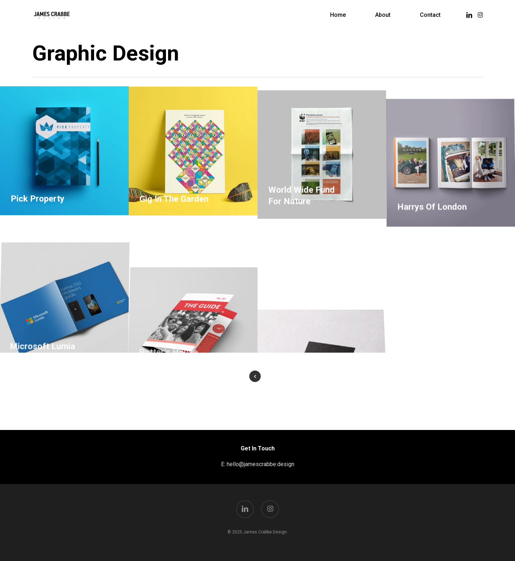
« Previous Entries (255, 376)
